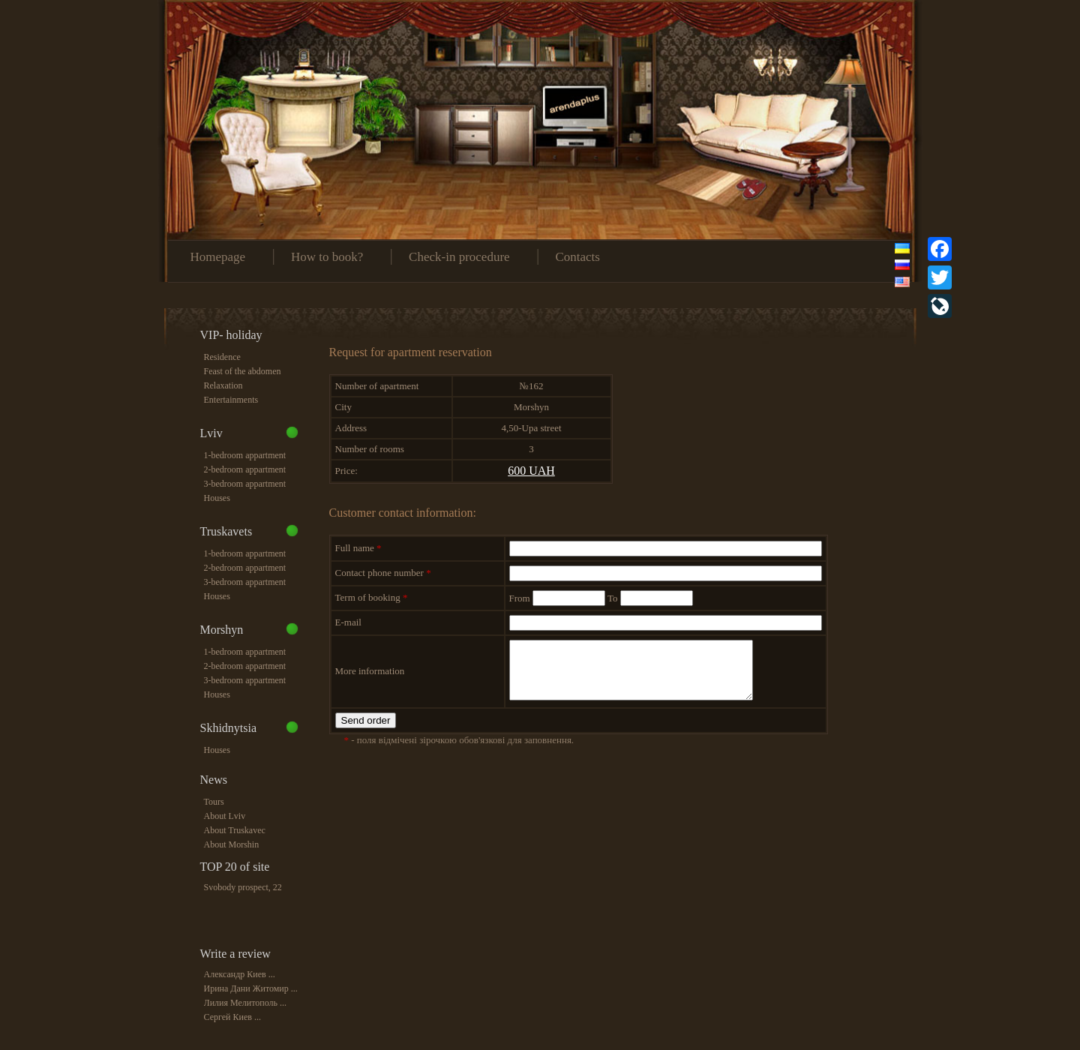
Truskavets (226, 531)
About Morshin (232, 844)
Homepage (218, 257)
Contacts (577, 257)
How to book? (327, 257)
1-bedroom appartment (245, 455)
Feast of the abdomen (242, 371)
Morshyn (222, 629)
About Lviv (225, 816)
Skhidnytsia (228, 728)
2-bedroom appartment (245, 469)
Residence (222, 357)
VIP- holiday (231, 334)
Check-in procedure (459, 257)
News (213, 779)
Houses (217, 498)
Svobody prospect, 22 (243, 887)
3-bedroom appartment (245, 483)
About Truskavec (235, 830)
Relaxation (223, 385)
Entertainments (231, 399)
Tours (214, 801)
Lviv (211, 433)
